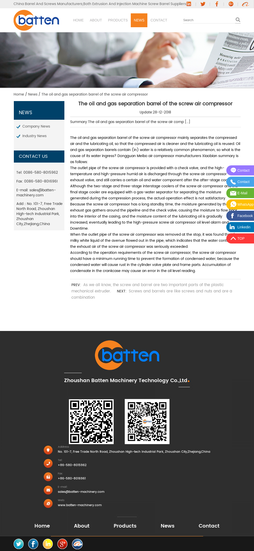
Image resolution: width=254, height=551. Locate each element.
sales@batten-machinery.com (36, 192)
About (102, 20)
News (168, 20)
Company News (36, 126)
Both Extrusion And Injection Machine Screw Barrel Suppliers (134, 4)
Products (136, 20)
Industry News (34, 136)
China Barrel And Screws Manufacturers (48, 4)
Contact (199, 20)
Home (73, 20)
